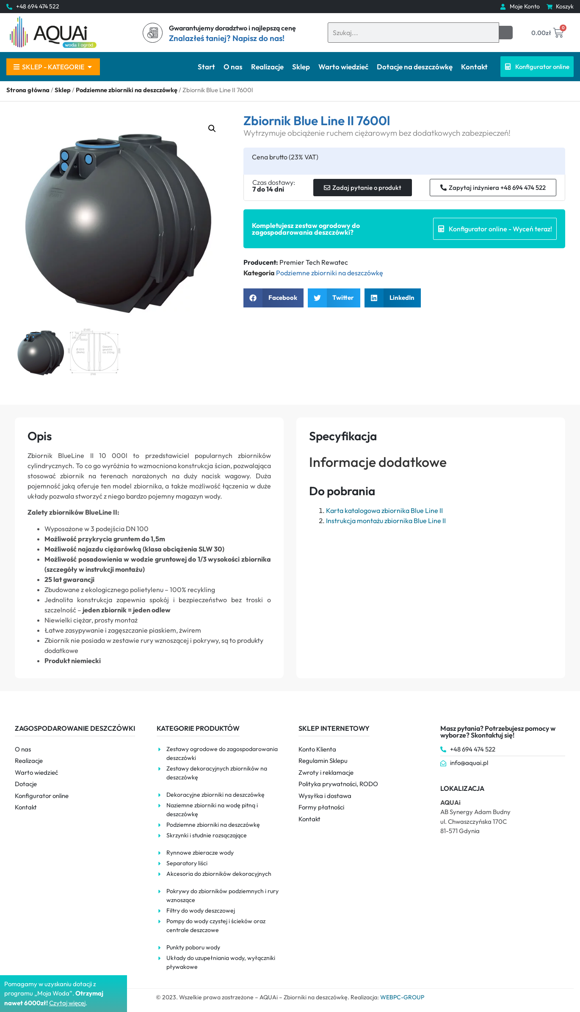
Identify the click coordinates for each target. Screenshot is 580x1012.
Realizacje (267, 66)
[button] (212, 128)
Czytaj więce (66, 1003)
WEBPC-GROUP (402, 997)
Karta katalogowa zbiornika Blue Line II (384, 510)
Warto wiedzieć (343, 66)
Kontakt (474, 66)
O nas (233, 66)
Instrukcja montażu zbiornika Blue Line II (386, 520)
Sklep (301, 66)
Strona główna (28, 90)
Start (206, 66)
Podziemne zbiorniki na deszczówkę (126, 90)
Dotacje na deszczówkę (415, 66)
